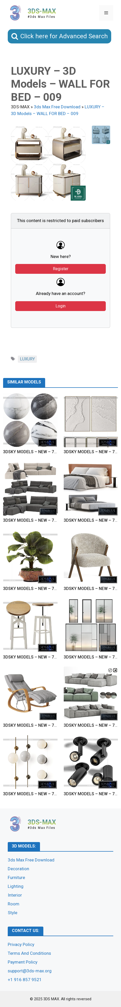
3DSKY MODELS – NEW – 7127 (32, 520)
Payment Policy (22, 962)
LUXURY (27, 359)
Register (60, 268)
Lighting (15, 886)
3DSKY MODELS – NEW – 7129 (32, 451)
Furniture (16, 877)
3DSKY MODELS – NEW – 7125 (32, 588)
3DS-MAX (42, 11)
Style (12, 912)
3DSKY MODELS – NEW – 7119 (32, 793)
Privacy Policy (21, 944)
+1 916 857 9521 (25, 979)
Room (13, 903)
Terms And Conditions (29, 953)
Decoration (18, 868)
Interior (15, 895)
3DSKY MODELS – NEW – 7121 (32, 725)
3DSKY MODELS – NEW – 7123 (32, 657)
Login (60, 306)
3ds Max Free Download (31, 859)
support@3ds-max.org (30, 970)
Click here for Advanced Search (64, 36)
